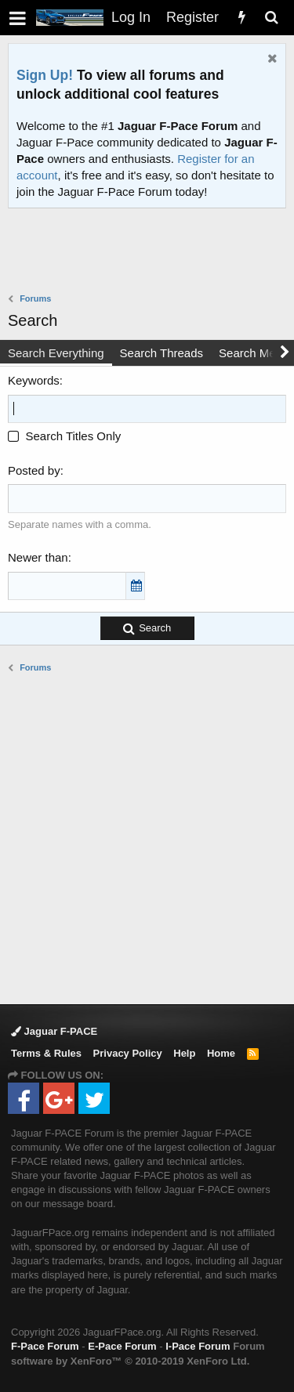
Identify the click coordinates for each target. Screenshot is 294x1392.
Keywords (34, 380)
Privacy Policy (127, 1053)
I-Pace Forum (197, 1346)
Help (184, 1053)
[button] (17, 18)
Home (221, 1053)
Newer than (38, 557)
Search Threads (161, 353)
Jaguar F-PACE (54, 1031)
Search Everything (56, 353)
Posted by (34, 470)
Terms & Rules (46, 1053)
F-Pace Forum (45, 1346)
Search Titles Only (64, 436)
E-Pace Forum (122, 1346)
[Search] (271, 18)
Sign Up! (44, 75)
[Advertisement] (151, 252)
